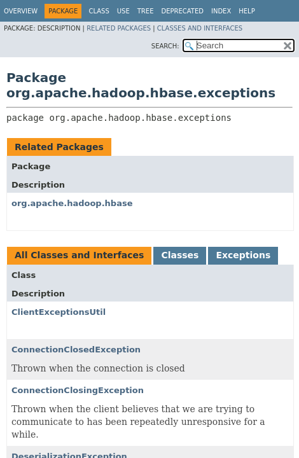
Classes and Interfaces (199, 28)
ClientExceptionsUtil (58, 312)
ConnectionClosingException (77, 390)
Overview (21, 11)
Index (221, 11)
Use (123, 11)
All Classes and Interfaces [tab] (79, 255)
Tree (145, 11)
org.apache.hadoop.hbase (71, 203)
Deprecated (182, 11)
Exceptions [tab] (243, 255)
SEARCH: (165, 46)
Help (246, 11)
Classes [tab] (179, 255)
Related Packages (119, 28)
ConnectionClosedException (76, 349)
